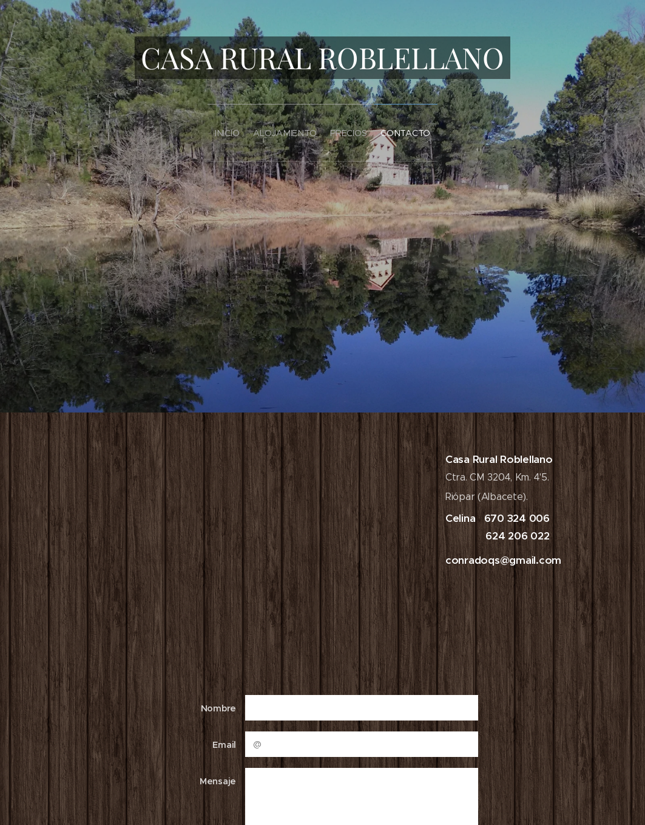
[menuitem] (215, 129)
